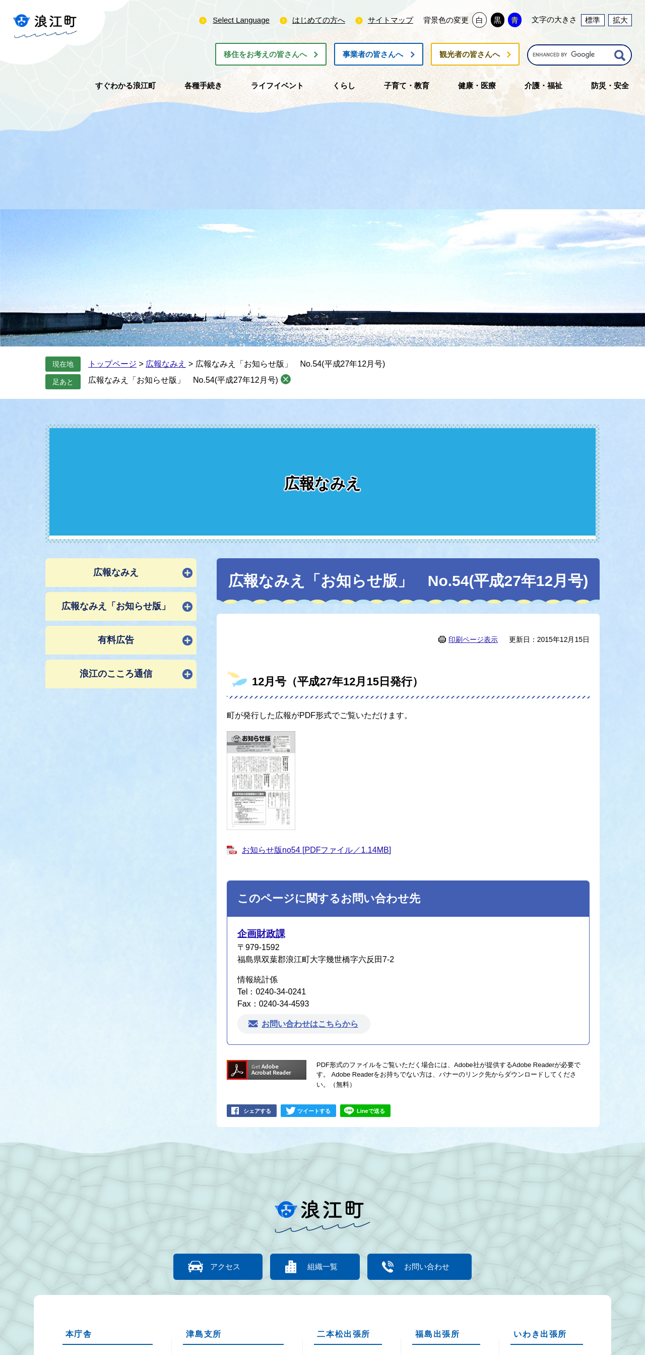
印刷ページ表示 (473, 639)
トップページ (112, 364)
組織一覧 (322, 1266)
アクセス (224, 1266)
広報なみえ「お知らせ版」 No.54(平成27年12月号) (183, 380)
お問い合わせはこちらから (310, 1024)
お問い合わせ (428, 1266)
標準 (592, 20)
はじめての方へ (318, 20)
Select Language (241, 20)
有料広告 (116, 640)
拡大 (620, 20)
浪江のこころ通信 (116, 674)
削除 (286, 379)
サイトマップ (390, 20)
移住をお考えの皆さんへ (265, 54)
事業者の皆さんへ (373, 54)
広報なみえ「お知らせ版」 (115, 606)
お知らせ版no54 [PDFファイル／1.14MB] (316, 850)
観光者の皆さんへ (469, 54)
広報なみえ (166, 364)
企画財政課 (261, 933)
